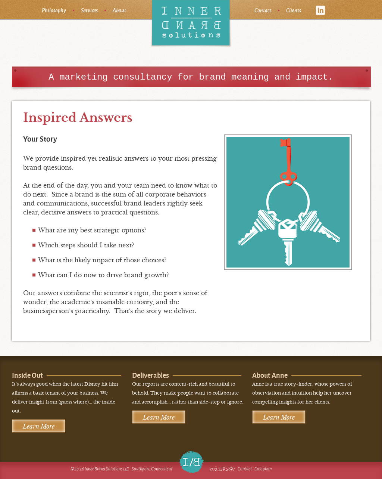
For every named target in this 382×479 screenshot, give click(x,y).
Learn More (38, 426)
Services (89, 10)
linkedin (320, 10)
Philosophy (54, 10)
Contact (262, 10)
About (119, 10)
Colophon (263, 469)
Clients (293, 10)
